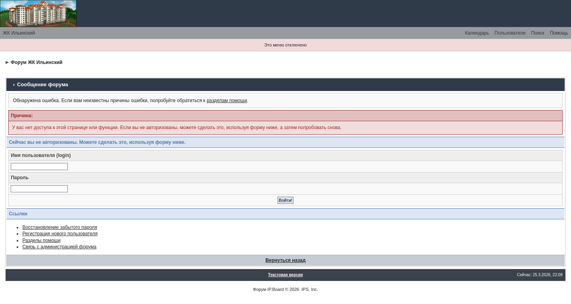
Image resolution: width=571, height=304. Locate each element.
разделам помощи (227, 100)
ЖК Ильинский (19, 33)
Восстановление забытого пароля (59, 227)
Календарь (477, 33)
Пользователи (509, 33)
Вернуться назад (285, 260)
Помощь (559, 33)
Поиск (537, 33)
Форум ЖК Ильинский (37, 62)
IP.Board (275, 289)
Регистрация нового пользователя (60, 233)
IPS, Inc (309, 289)
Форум (259, 289)
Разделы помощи (41, 240)
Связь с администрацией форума (59, 247)
